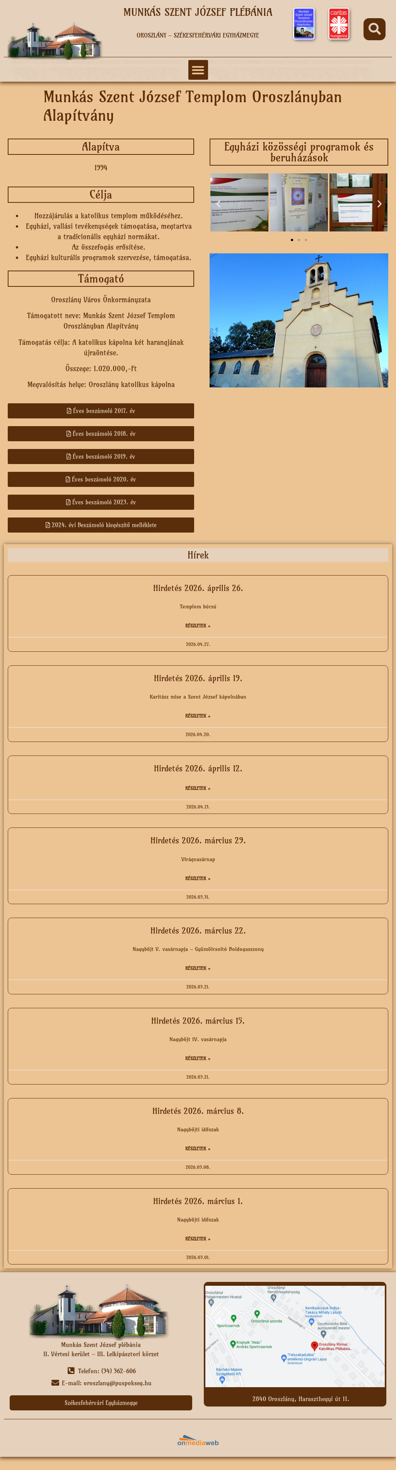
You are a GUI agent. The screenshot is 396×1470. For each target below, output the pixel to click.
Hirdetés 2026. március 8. (198, 1111)
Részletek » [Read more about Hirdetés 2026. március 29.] (198, 878)
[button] (375, 29)
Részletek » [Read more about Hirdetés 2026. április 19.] (198, 716)
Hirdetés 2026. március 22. (198, 930)
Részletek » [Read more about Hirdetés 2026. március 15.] (198, 1058)
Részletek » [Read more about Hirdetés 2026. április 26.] (198, 626)
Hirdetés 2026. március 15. (198, 1021)
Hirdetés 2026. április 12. (198, 768)
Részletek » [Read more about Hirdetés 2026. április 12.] (198, 788)
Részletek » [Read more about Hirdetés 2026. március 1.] (198, 1239)
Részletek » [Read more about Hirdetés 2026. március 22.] (198, 968)
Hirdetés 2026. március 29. (198, 840)
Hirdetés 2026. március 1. (198, 1201)
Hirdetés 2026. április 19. (198, 678)
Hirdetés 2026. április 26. (198, 588)
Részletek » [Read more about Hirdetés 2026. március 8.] (198, 1148)
